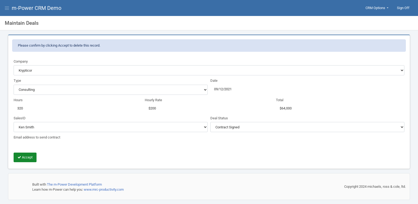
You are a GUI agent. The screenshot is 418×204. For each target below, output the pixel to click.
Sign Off (403, 8)
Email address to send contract (37, 137)
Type (17, 81)
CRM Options (375, 8)
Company (21, 61)
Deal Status (219, 118)
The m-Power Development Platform (74, 184)
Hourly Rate (153, 100)
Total (279, 100)
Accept (25, 157)
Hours (18, 100)
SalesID (20, 118)
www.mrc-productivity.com (104, 189)
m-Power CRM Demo (36, 8)
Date (214, 81)
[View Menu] (8, 8)
